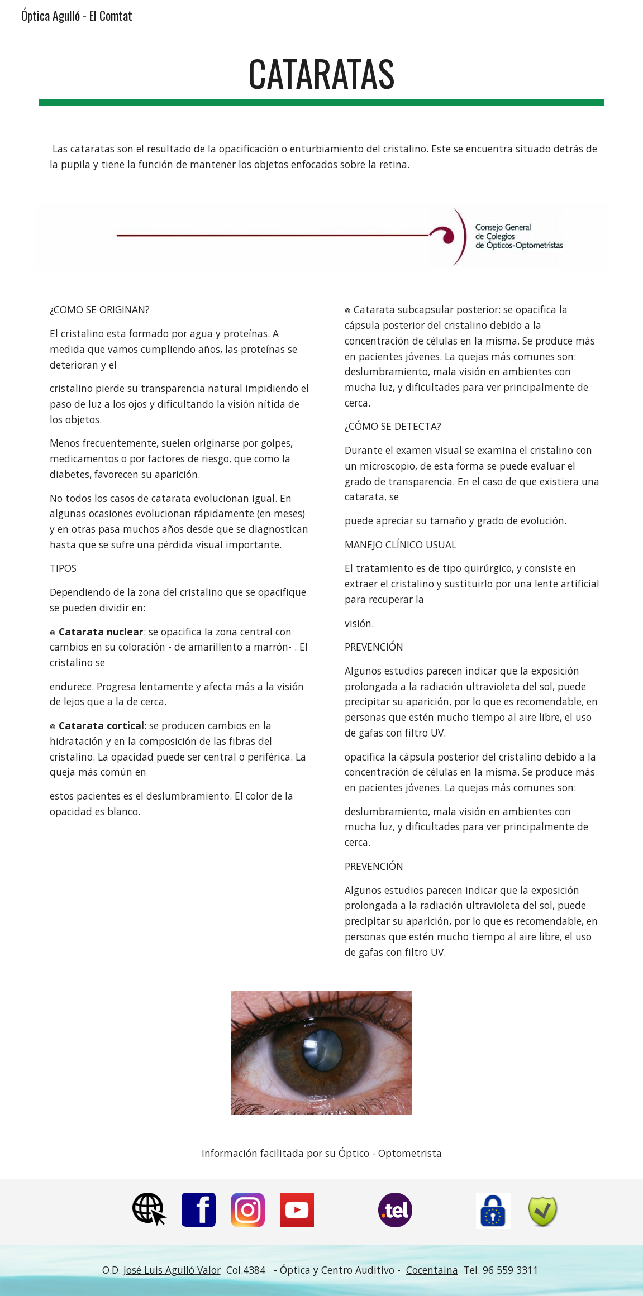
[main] (321, 78)
